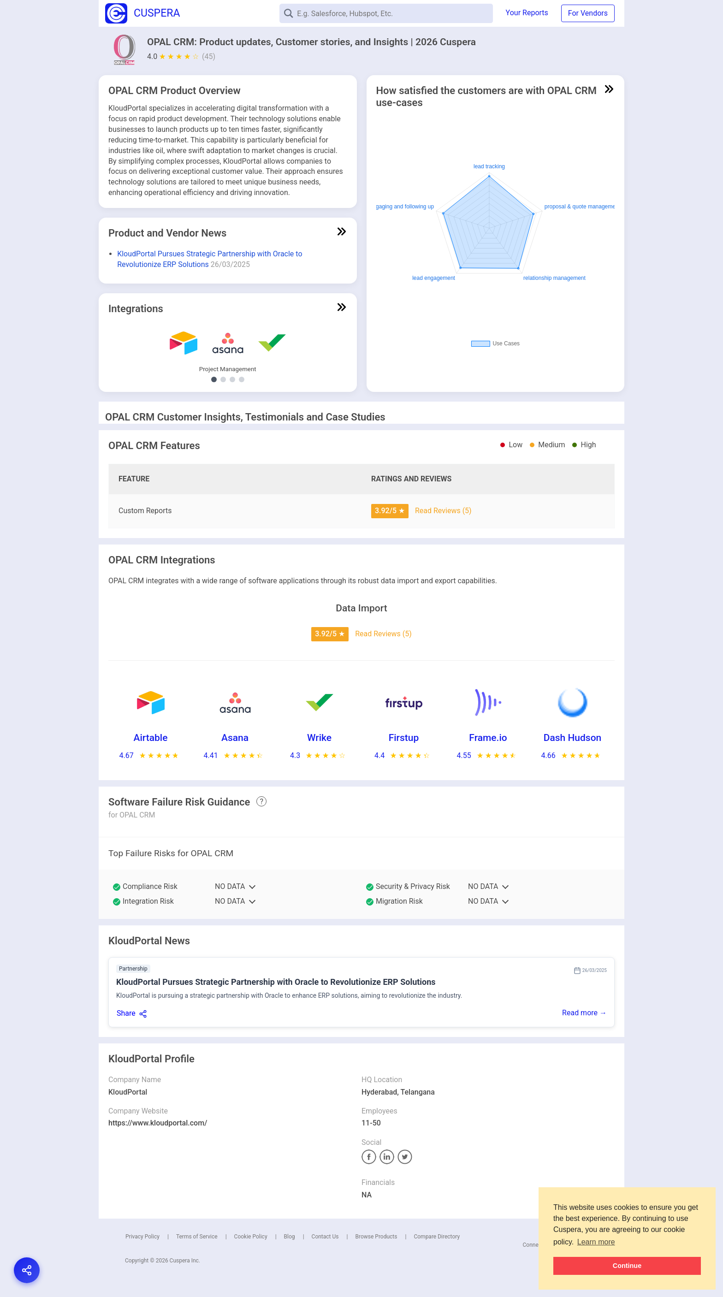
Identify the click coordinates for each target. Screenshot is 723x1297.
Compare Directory (437, 1236)
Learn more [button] (596, 1242)
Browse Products (376, 1236)
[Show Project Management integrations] (214, 379)
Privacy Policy (142, 1236)
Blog (289, 1236)
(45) (208, 56)
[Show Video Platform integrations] (232, 379)
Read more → (584, 1012)
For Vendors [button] (588, 13)
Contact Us (325, 1236)
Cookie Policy (250, 1236)
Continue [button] (627, 1265)
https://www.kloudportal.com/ (157, 1123)
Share (126, 1013)
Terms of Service (197, 1236)
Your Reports (527, 12)
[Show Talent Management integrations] (223, 379)
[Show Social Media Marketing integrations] (241, 379)
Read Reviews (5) (443, 510)
